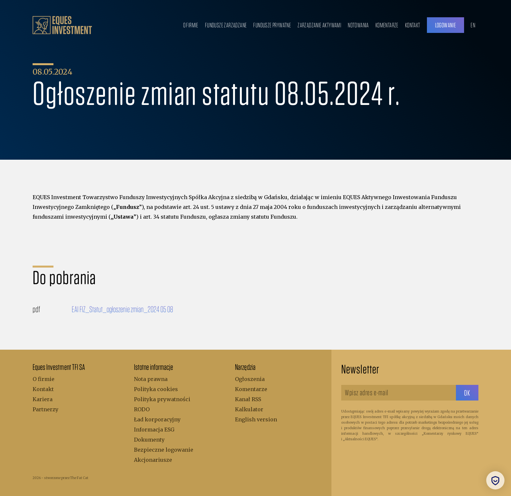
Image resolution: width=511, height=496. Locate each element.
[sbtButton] (467, 393)
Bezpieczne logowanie (163, 449)
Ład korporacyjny (157, 419)
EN (473, 25)
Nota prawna (151, 379)
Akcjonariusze (153, 460)
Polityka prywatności (162, 399)
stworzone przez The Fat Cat (66, 478)
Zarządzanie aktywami (319, 25)
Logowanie (445, 25)
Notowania (358, 25)
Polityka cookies (156, 389)
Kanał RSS (248, 399)
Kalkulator (249, 409)
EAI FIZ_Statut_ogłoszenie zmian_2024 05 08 (122, 309)
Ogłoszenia (250, 379)
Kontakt (412, 25)
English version (256, 419)
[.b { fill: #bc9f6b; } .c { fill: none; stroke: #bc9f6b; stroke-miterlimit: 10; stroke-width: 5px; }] (62, 25)
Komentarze (387, 25)
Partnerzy (45, 409)
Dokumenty (149, 439)
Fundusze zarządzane (226, 25)
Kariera (42, 399)
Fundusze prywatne (272, 25)
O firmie (190, 25)
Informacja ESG (154, 429)
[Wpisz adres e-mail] (398, 393)
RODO (142, 409)
